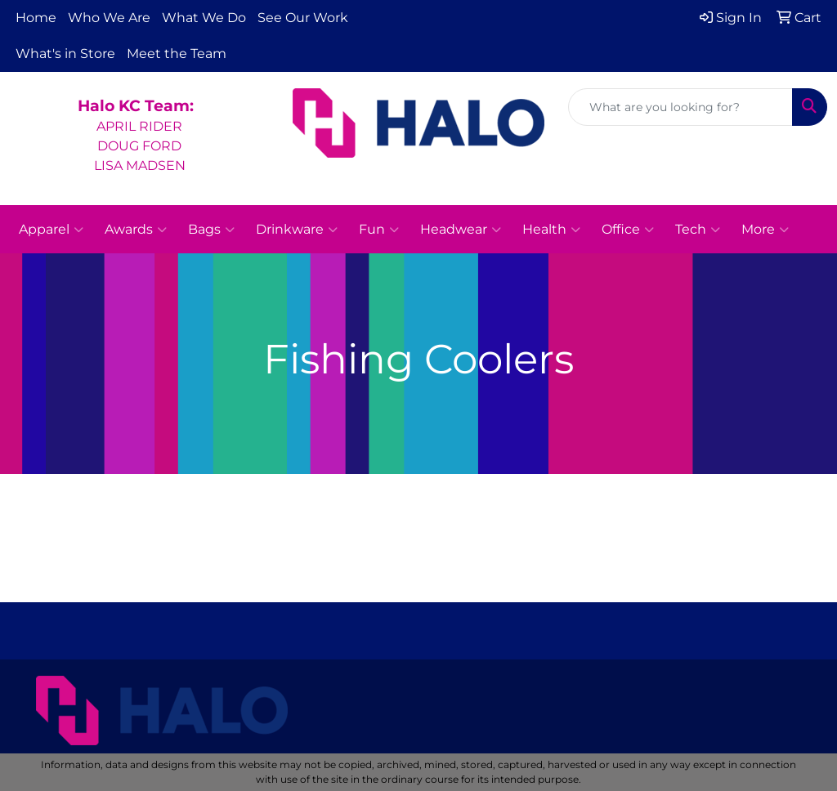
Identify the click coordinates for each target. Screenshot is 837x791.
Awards (136, 229)
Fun (379, 229)
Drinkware (297, 229)
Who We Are (109, 17)
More (765, 229)
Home (36, 17)
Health (551, 229)
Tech (697, 229)
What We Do (204, 17)
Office (628, 229)
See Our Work (302, 17)
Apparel (51, 229)
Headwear (460, 229)
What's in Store (65, 53)
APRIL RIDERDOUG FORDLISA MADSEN (140, 145)
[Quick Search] (680, 107)
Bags (211, 229)
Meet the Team (176, 53)
